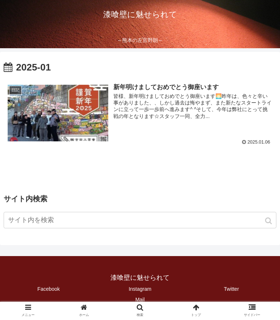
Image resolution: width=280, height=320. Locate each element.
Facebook (49, 289)
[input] (140, 220)
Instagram (140, 289)
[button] (269, 220)
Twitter (231, 289)
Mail (140, 299)
